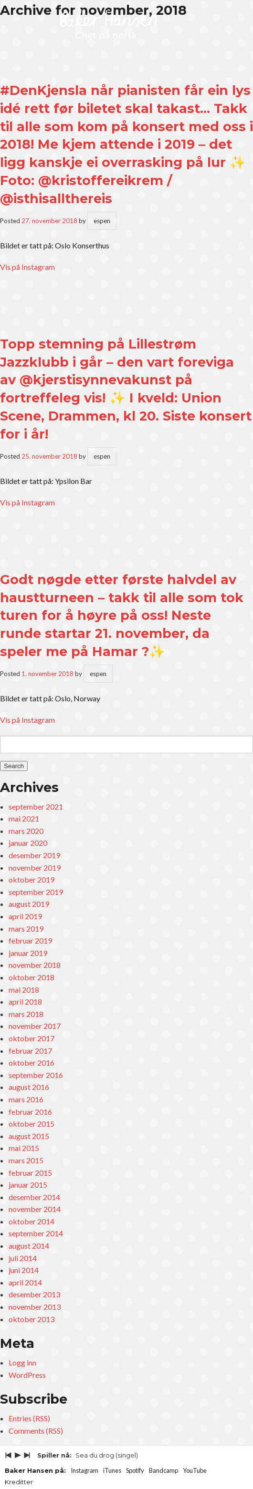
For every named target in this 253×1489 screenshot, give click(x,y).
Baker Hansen (109, 24)
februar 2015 (30, 1172)
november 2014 (35, 1208)
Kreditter (19, 1482)
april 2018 (25, 1001)
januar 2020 (28, 842)
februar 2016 (30, 1111)
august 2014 (29, 1245)
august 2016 (29, 1086)
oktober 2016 (31, 1062)
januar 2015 (28, 1184)
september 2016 (36, 1074)
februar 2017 (30, 1050)
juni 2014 (24, 1269)
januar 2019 (28, 952)
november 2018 (35, 964)
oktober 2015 (31, 1123)
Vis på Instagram (27, 266)
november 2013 (35, 1306)
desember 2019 (34, 855)
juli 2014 (23, 1258)
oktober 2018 (31, 977)
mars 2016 (26, 1099)
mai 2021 (24, 818)
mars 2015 (26, 1160)
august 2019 (29, 903)
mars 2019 (26, 928)
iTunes (112, 1470)
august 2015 (29, 1135)
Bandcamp (163, 1470)
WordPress (27, 1374)
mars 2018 (26, 1013)
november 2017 (35, 1025)
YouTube (195, 1470)
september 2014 (36, 1233)
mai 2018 (24, 989)
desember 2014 (34, 1196)
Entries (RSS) (29, 1418)
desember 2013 (34, 1294)
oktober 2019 (31, 879)
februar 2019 (30, 940)
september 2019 (36, 891)
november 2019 (35, 867)
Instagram (84, 1470)
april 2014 (25, 1282)
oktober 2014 (31, 1221)
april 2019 (25, 916)
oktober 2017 (31, 1038)
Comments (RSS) (36, 1430)
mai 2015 (24, 1147)
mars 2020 (26, 830)
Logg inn (22, 1362)
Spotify (135, 1470)
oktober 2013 (31, 1319)
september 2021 (36, 806)
